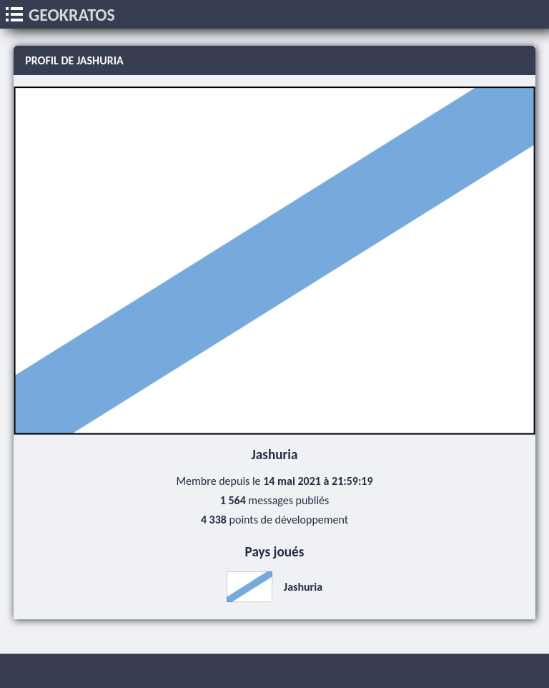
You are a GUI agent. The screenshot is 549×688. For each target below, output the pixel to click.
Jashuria (274, 586)
